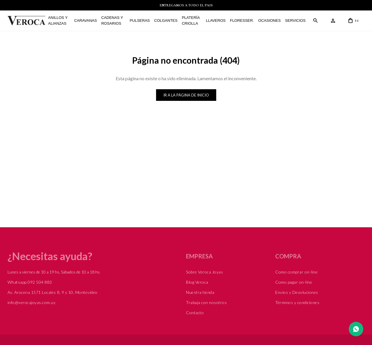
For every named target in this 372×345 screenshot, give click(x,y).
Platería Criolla (191, 20)
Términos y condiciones (297, 302)
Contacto (195, 312)
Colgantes (166, 20)
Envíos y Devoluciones (296, 292)
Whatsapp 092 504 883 (30, 282)
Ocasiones (269, 20)
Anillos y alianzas (58, 20)
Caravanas (85, 20)
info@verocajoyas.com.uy (32, 302)
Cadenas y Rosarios (112, 20)
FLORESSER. (242, 20)
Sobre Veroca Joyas (204, 271)
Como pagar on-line (293, 282)
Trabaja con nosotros (206, 302)
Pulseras (140, 20)
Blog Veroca (197, 282)
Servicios (295, 20)
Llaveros (216, 20)
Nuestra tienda (200, 292)
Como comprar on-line (296, 271)
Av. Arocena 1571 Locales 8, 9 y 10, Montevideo (53, 292)
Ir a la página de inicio (186, 95)
